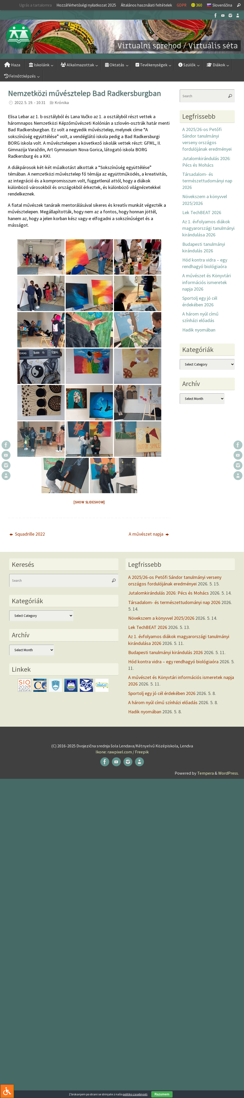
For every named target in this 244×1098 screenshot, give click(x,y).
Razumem (161, 1094)
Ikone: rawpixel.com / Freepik (122, 751)
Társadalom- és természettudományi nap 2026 (207, 180)
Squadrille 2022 (27, 534)
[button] (122, 36)
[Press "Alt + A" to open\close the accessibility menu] (7, 1091)
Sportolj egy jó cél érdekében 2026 (161, 693)
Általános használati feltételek (146, 5)
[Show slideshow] (89, 502)
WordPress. (228, 773)
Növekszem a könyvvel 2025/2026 (161, 618)
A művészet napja (149, 534)
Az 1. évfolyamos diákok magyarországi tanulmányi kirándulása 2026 (208, 228)
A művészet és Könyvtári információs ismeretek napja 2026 (206, 282)
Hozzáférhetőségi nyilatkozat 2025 (86, 5)
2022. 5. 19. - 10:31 (29, 102)
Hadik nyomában (198, 330)
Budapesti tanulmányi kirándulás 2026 (165, 652)
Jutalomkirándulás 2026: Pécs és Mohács (168, 593)
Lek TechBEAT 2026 (201, 212)
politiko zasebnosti (135, 1094)
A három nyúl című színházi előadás (163, 702)
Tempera (205, 773)
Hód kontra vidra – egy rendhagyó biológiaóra (173, 662)
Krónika (62, 102)
